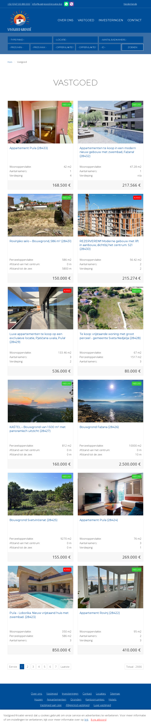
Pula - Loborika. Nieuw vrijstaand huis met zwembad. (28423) (39, 614)
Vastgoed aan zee (51, 705)
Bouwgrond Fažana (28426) (99, 427)
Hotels (112, 699)
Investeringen (111, 20)
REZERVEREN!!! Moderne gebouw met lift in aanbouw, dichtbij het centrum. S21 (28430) (109, 245)
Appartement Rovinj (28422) (100, 612)
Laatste (65, 666)
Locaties (101, 693)
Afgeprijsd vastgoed (77, 705)
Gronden (75, 699)
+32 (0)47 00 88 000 (19, 3)
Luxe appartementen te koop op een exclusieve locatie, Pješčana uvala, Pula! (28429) (37, 337)
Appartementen (56, 699)
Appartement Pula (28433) (29, 148)
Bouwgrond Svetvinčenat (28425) (34, 520)
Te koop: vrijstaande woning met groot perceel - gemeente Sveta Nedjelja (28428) (110, 335)
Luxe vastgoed (102, 705)
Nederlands (130, 3)
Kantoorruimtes (95, 699)
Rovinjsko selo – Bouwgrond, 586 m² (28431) (40, 241)
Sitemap (115, 693)
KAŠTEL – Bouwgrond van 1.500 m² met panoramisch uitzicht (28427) (38, 428)
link (86, 719)
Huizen (38, 699)
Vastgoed (86, 20)
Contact (135, 20)
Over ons (65, 20)
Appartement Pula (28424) (99, 520)
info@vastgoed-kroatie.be (47, 3)
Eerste (13, 666)
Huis (10, 61)
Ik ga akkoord (98, 719)
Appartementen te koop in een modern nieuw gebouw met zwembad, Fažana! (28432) (108, 152)
